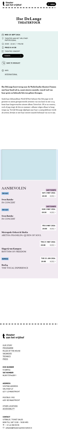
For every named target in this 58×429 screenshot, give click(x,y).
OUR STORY (7, 345)
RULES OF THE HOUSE (11, 351)
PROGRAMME (8, 348)
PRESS (5, 359)
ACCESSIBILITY (9, 409)
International (11, 74)
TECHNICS (7, 356)
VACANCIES (7, 353)
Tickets (13, 56)
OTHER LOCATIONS (10, 406)
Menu (51, 4)
